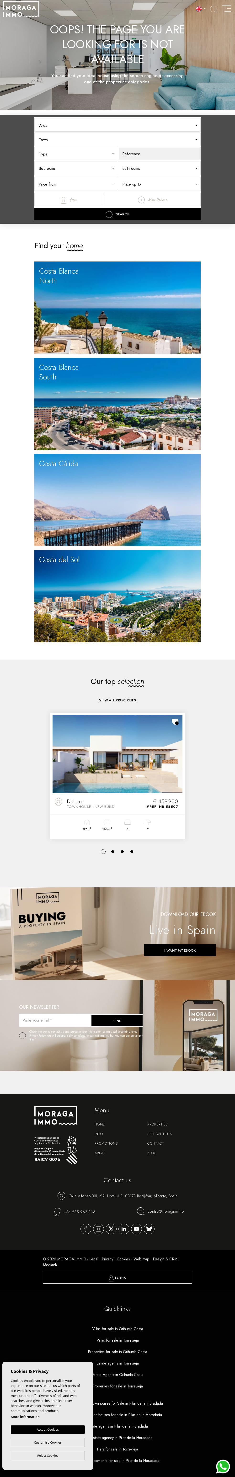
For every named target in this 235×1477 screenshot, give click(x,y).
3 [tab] (122, 851)
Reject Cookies (47, 1455)
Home (100, 1124)
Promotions (106, 1143)
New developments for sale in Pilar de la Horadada (117, 1460)
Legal (93, 1259)
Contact (155, 1143)
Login (118, 1278)
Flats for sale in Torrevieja (117, 1449)
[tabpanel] (117, 776)
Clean (68, 200)
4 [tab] (131, 851)
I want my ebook (180, 950)
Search (117, 214)
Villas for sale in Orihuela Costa (117, 1329)
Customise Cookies (47, 1442)
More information (25, 1417)
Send (117, 1020)
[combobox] (117, 125)
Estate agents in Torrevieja (117, 1363)
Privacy (107, 1259)
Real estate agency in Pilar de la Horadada (117, 1437)
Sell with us (159, 1133)
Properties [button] (157, 1124)
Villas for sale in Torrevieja (117, 1340)
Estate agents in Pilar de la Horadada (117, 1426)
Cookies (123, 1259)
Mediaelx (50, 1265)
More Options (152, 200)
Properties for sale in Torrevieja (117, 1386)
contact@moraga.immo (160, 1211)
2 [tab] (112, 851)
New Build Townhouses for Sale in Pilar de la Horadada (117, 1403)
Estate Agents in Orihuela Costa (117, 1374)
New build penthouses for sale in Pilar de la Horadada (117, 1415)
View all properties (117, 700)
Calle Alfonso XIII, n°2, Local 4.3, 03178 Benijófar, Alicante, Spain (118, 1196)
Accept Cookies (48, 1430)
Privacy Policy (38, 1036)
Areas (100, 1153)
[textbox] (121, 126)
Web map (141, 1259)
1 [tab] (103, 851)
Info (99, 1133)
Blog (152, 1153)
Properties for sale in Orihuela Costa (117, 1351)
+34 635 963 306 (74, 1211)
